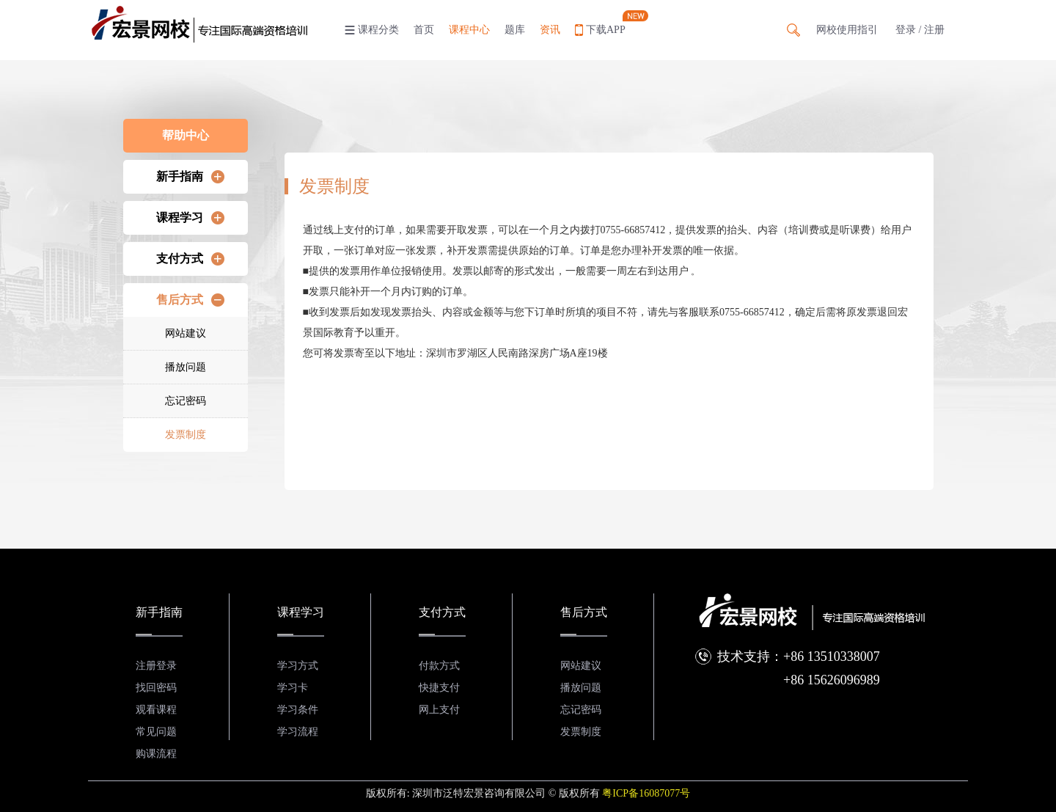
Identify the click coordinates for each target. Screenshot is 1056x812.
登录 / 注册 (920, 29)
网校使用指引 (847, 29)
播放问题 (185, 367)
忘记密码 (185, 400)
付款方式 (439, 665)
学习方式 (297, 665)
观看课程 (156, 709)
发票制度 (185, 434)
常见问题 (156, 731)
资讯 (550, 29)
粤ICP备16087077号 (646, 793)
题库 (515, 29)
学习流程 (297, 731)
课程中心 (469, 29)
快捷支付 (439, 687)
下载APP (606, 29)
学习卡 (292, 687)
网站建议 (185, 333)
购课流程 (156, 753)
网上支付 (439, 709)
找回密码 (156, 687)
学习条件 (297, 709)
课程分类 (378, 29)
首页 (424, 29)
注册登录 (156, 665)
